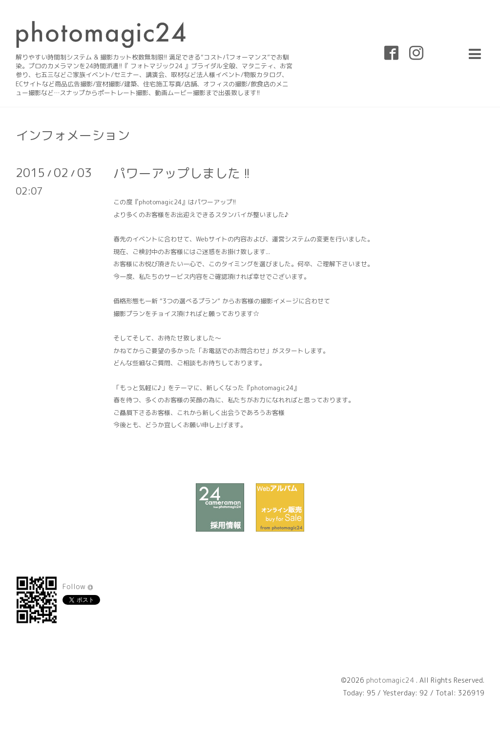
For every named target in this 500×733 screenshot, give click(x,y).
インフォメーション (73, 135)
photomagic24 (391, 680)
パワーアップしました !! (181, 173)
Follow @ (77, 586)
